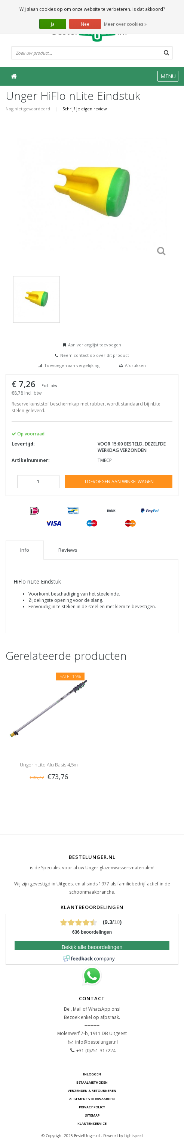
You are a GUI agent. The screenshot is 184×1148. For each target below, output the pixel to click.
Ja (53, 24)
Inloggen (92, 1074)
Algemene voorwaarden (92, 1098)
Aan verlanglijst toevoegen (94, 345)
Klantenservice (92, 1123)
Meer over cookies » (125, 24)
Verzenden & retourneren (92, 1090)
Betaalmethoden (92, 1082)
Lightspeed (133, 1135)
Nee (85, 24)
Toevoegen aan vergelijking (71, 365)
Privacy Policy (92, 1107)
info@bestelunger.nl (96, 1042)
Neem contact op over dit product (94, 355)
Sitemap (92, 1115)
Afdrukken (135, 365)
